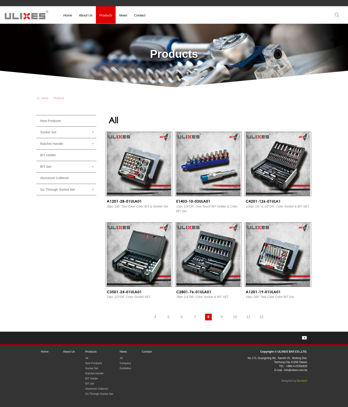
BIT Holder (48, 155)
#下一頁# (275, 317)
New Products (50, 121)
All (86, 358)
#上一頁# (141, 317)
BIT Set (45, 166)
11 (248, 317)
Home (67, 15)
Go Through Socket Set (57, 189)
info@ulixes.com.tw (295, 370)
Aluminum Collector (54, 178)
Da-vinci (302, 380)
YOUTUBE (304, 338)
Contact (139, 15)
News (123, 15)
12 (262, 317)
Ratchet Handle (51, 144)
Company (125, 363)
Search (337, 14)
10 (235, 317)
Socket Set (48, 132)
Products (105, 15)
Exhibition (125, 368)
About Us (86, 15)
